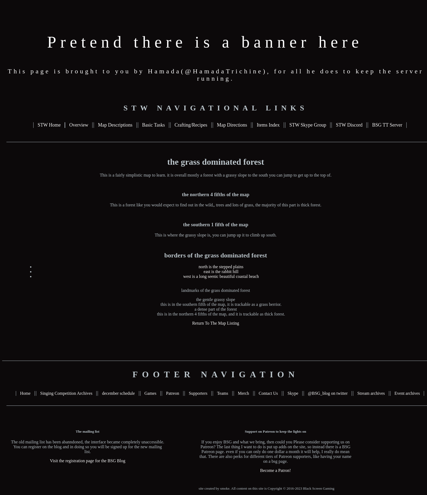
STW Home (49, 125)
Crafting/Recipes (191, 125)
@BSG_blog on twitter (328, 393)
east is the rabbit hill (221, 271)
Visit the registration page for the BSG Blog (87, 460)
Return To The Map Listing (215, 323)
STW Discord (349, 125)
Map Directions (232, 125)
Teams (222, 393)
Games (150, 393)
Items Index (268, 125)
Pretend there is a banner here (205, 42)
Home (25, 393)
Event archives (407, 393)
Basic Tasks (153, 125)
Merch (243, 393)
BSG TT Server (387, 125)
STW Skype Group (307, 125)
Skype (293, 393)
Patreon (172, 393)
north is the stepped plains (220, 266)
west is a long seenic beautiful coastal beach (221, 276)
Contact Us (268, 393)
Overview (78, 125)
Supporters (198, 393)
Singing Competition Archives (66, 393)
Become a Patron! (275, 470)
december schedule (118, 393)
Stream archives (371, 393)
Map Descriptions (115, 125)
